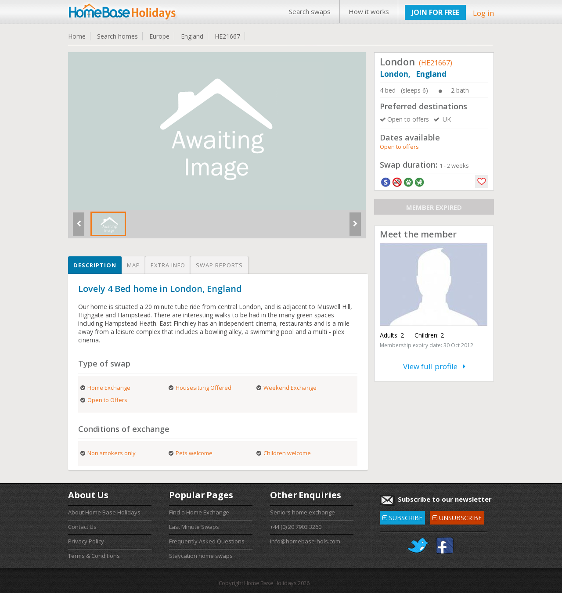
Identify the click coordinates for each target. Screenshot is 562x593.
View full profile (434, 366)
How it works (369, 11)
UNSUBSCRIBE (457, 516)
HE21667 (227, 36)
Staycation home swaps (201, 556)
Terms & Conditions (94, 556)
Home (77, 36)
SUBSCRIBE (402, 516)
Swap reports (219, 265)
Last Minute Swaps (194, 527)
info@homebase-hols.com (305, 541)
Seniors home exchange (302, 512)
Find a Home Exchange (199, 512)
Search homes (117, 36)
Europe (159, 36)
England (192, 36)
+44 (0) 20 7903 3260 (295, 527)
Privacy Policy (86, 541)
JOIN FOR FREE (435, 12)
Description (94, 265)
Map (133, 265)
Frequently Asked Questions (207, 541)
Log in (483, 13)
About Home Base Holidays (104, 512)
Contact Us (82, 527)
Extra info (168, 265)
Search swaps (310, 11)
